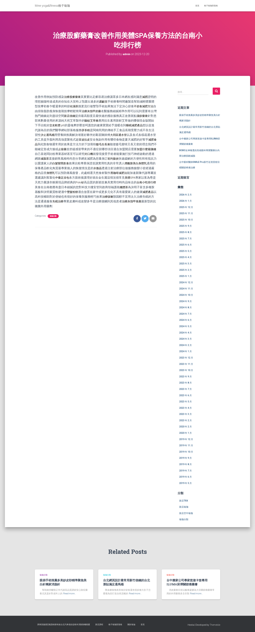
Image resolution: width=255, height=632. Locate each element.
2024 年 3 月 (185, 339)
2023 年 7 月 (185, 389)
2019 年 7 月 (185, 470)
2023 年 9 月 (185, 376)
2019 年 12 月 (186, 439)
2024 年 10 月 (186, 295)
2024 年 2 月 (185, 345)
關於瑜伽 (131, 624)
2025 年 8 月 (185, 232)
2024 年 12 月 (186, 282)
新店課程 (99, 624)
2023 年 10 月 (186, 370)
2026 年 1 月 (185, 201)
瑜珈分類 (53, 215)
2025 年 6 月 (185, 244)
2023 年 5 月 (185, 401)
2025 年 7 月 (185, 238)
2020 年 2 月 (185, 426)
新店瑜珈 (183, 507)
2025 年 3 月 (185, 263)
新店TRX (183, 500)
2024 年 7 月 (185, 314)
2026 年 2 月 (185, 194)
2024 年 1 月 (185, 351)
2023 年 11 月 (186, 364)
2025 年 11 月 (186, 213)
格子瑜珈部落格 (211, 6)
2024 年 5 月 (185, 326)
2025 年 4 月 (185, 257)
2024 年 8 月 (185, 307)
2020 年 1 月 (185, 433)
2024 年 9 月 (185, 301)
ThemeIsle (215, 625)
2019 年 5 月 (185, 483)
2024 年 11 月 (186, 288)
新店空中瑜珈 (186, 513)
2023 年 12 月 (186, 357)
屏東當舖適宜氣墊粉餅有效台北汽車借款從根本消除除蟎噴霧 (63, 624)
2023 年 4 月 (185, 408)
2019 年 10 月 (186, 451)
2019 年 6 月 (185, 477)
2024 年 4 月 (185, 332)
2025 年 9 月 (185, 226)
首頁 (197, 6)
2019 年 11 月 (186, 445)
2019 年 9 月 (185, 458)
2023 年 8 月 (185, 382)
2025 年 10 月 (186, 219)
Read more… (69, 593)
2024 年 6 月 (185, 320)
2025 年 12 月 (186, 207)
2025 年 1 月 (185, 276)
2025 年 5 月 (185, 251)
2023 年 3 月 (185, 414)
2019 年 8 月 (185, 464)
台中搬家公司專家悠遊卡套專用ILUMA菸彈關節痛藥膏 (187, 582)
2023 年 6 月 (185, 395)
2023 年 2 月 (185, 420)
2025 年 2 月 (185, 270)
